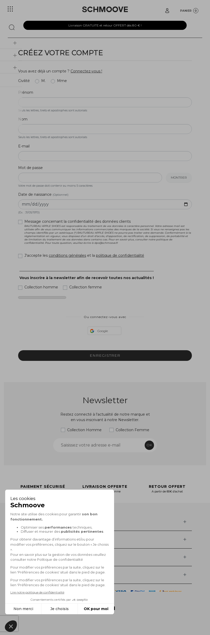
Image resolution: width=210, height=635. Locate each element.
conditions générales (67, 255)
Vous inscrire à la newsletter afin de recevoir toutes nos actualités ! (86, 277)
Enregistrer (105, 355)
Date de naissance (43, 194)
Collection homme (41, 287)
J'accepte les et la (84, 255)
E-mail (24, 146)
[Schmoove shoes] (105, 9)
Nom (22, 119)
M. (43, 80)
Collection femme (85, 287)
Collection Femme (132, 430)
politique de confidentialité (120, 255)
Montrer (179, 177)
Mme (62, 80)
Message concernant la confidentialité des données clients (108, 232)
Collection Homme (84, 430)
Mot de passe (30, 167)
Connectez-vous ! (86, 71)
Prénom (25, 92)
